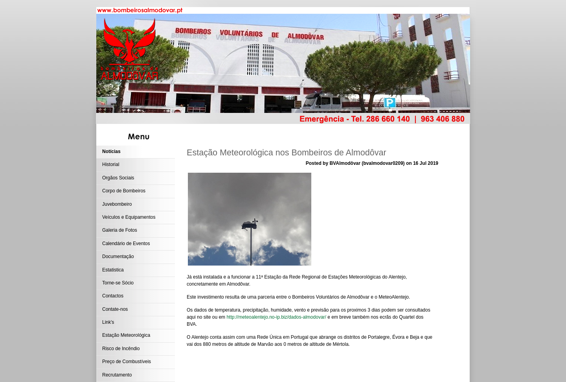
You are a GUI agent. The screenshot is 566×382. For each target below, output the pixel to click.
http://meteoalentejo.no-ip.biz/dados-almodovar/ (276, 317)
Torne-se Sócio (118, 283)
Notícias (111, 151)
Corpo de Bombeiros (123, 191)
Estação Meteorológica (126, 335)
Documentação (118, 256)
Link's (108, 322)
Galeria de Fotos (119, 230)
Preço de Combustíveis (126, 361)
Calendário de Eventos (126, 243)
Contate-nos (115, 309)
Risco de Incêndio (121, 348)
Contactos (112, 296)
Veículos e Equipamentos (128, 217)
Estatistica (113, 270)
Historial (110, 164)
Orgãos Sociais (118, 178)
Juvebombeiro (117, 204)
